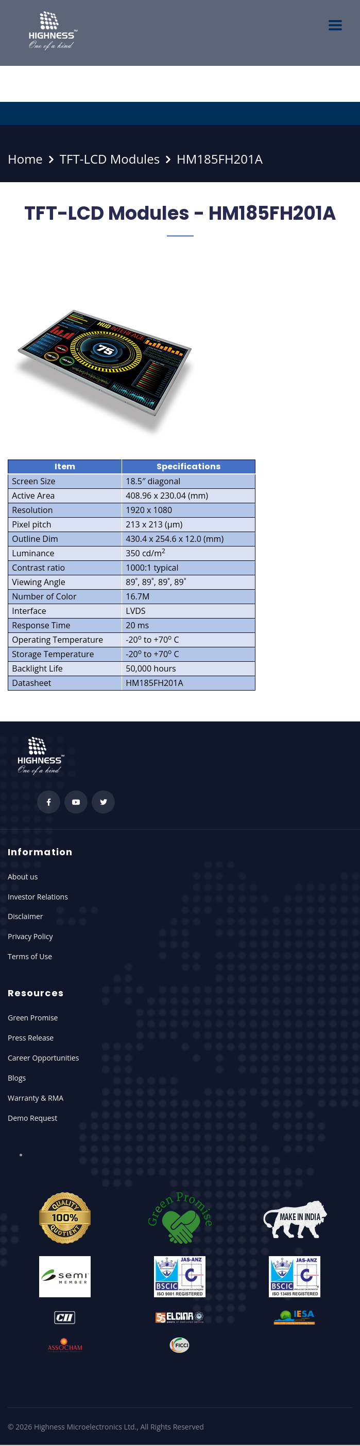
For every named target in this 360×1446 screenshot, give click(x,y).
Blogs (17, 1078)
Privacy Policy (30, 936)
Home (25, 158)
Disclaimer (25, 916)
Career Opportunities (43, 1058)
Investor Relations (38, 897)
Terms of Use (30, 956)
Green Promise (33, 1017)
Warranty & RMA (35, 1098)
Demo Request (32, 1118)
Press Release (31, 1038)
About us (23, 876)
